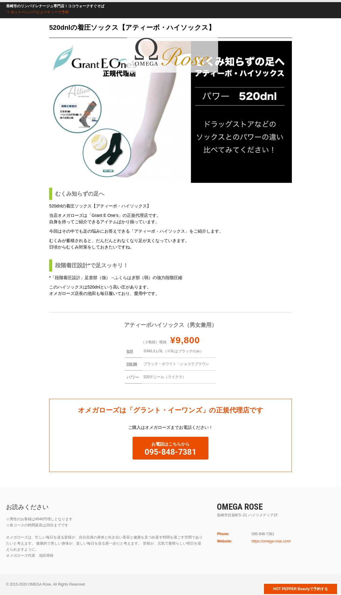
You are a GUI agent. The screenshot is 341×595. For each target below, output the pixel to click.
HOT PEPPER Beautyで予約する (300, 589)
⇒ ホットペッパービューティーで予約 (37, 12)
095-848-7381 (170, 452)
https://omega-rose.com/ (271, 541)
